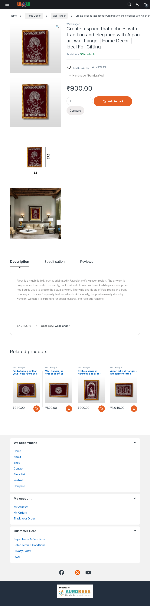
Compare (101, 66)
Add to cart (115, 101)
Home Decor (34, 15)
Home (13, 15)
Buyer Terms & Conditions (29, 539)
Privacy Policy (22, 550)
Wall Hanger (59, 15)
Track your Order (24, 518)
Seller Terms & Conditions (29, 545)
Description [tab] (19, 262)
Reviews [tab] (86, 262)
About (17, 456)
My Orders (20, 512)
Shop (17, 462)
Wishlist (18, 480)
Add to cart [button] (36, 408)
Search (129, 4)
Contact (18, 468)
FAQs (17, 556)
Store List (19, 474)
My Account (21, 506)
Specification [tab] (54, 262)
